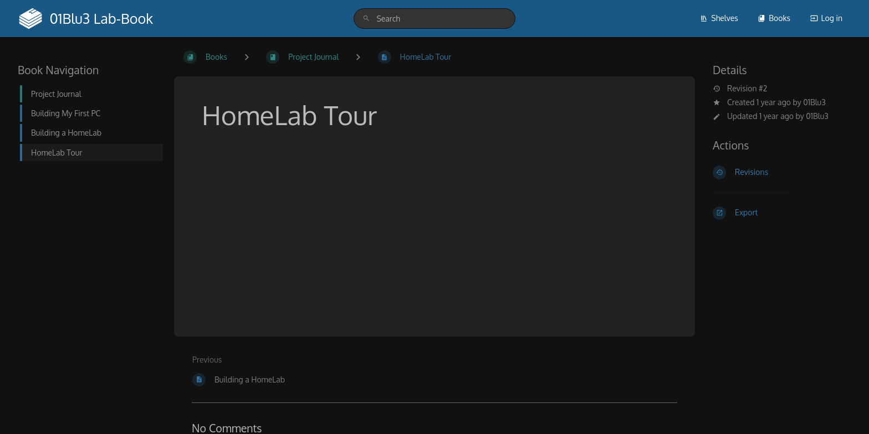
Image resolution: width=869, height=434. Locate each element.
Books (774, 18)
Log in (826, 18)
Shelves (719, 18)
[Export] (782, 213)
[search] (434, 18)
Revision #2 (740, 88)
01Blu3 (814, 102)
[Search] (366, 18)
